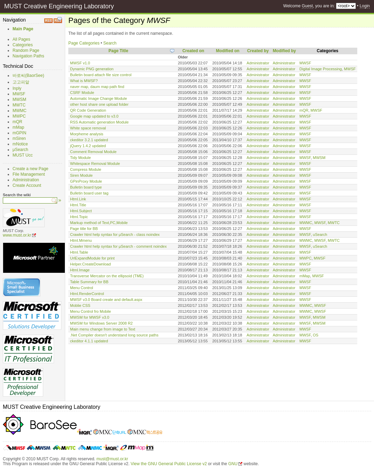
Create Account (27, 185)
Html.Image (80, 270)
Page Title (118, 50)
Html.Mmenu (81, 240)
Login (365, 5)
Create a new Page (30, 168)
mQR (17, 121)
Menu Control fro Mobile (90, 311)
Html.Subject (81, 211)
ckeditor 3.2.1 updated (89, 140)
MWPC (19, 116)
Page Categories (83, 43)
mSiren (19, 138)
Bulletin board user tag (89, 193)
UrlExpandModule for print (92, 258)
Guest (307, 5)
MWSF (19, 94)
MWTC (19, 105)
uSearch (320, 234)
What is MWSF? (84, 81)
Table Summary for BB (89, 282)
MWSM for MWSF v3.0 (89, 317)
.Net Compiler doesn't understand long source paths (114, 335)
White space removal (88, 128)
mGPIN (19, 132)
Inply (17, 88)
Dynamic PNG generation (92, 69)
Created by (258, 50)
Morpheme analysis (86, 134)
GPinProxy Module (86, 181)
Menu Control (81, 288)
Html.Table (79, 252)
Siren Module (81, 175)
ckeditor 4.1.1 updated (89, 341)
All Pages (21, 39)
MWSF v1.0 (80, 63)
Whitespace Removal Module (95, 163)
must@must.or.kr (112, 458)
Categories (23, 44)
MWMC (19, 110)
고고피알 (21, 82)
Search (109, 43)
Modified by (284, 50)
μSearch (20, 149)
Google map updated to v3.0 (94, 116)
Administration (26, 179)
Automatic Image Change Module (98, 98)
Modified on (227, 50)
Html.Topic (79, 217)
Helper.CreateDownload (90, 264)
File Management (29, 174)
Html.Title (78, 205)
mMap (18, 127)
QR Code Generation (88, 110)
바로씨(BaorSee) (28, 75)
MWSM (19, 99)
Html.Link (78, 199)
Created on (193, 50)
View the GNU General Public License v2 (169, 463)
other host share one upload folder (99, 104)
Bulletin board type (86, 187)
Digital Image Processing (320, 69)
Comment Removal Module (93, 152)
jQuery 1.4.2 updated (88, 146)
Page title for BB (84, 228)
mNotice (20, 144)
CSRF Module (82, 92)
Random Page (26, 50)
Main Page (23, 28)
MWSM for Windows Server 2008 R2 (101, 323)
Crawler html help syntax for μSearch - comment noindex (118, 246)
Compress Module (85, 169)
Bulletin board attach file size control (100, 75)
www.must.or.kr (17, 235)
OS (316, 335)
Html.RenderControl (87, 294)
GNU (233, 463)
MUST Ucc (23, 155)
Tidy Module (80, 158)
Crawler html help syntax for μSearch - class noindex (115, 234)
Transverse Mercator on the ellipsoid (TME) (107, 276)
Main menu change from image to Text (102, 329)
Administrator (258, 63)
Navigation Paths (28, 56)
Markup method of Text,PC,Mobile (99, 223)
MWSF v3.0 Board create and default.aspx (106, 299)
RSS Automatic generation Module (99, 122)
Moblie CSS (80, 305)
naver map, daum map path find (97, 87)
